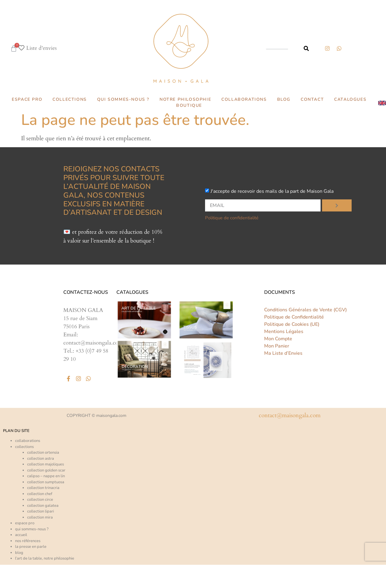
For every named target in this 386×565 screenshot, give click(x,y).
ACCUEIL (21, 535)
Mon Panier (276, 346)
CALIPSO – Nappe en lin (46, 476)
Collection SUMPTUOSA (45, 482)
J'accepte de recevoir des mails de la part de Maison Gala (272, 191)
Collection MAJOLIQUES (45, 464)
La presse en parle (30, 547)
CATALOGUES (350, 99)
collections (24, 447)
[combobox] (278, 48)
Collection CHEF (39, 494)
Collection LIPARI (40, 511)
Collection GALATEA (43, 506)
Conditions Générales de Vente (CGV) (305, 309)
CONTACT (312, 99)
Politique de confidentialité (231, 218)
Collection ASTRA (40, 459)
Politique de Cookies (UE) (291, 324)
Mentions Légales (283, 331)
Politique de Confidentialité (294, 317)
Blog (19, 553)
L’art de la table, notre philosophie (44, 558)
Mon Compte (278, 338)
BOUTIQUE (189, 105)
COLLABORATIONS (244, 99)
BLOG (283, 99)
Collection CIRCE (40, 500)
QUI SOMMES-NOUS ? (123, 99)
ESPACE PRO (27, 99)
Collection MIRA (40, 517)
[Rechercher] (306, 48)
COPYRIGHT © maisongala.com (96, 416)
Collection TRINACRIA (43, 488)
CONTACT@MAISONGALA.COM (290, 416)
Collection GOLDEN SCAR (46, 470)
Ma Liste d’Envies (283, 353)
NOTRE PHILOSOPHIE (185, 99)
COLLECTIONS (69, 99)
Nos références (27, 541)
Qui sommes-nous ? (32, 529)
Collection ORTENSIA (43, 452)
